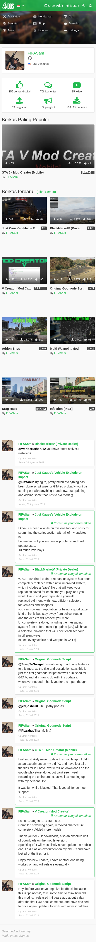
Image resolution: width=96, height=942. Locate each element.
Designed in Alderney (16, 931)
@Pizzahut (26, 482)
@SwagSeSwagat (31, 664)
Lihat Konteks (28, 458)
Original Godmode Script (53, 659)
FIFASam (36, 53)
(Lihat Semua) (46, 192)
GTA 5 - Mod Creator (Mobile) (56, 750)
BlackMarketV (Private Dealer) (56, 444)
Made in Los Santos (15, 935)
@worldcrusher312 (32, 449)
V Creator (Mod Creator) (52, 811)
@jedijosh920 (28, 706)
